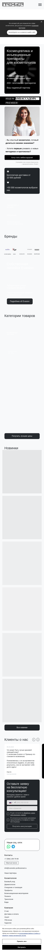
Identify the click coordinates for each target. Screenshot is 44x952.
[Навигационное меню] (40, 5)
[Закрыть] (41, 21)
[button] (22, 121)
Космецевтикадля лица (12, 333)
